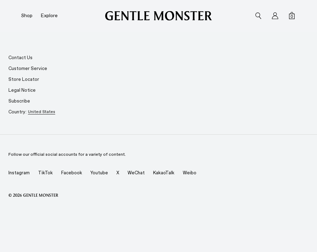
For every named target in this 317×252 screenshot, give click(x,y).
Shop (27, 16)
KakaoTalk (163, 172)
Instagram (19, 172)
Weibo (189, 172)
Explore (49, 16)
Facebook (71, 172)
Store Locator (23, 79)
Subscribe (19, 101)
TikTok (45, 172)
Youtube (99, 172)
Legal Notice (22, 90)
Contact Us (20, 57)
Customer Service (27, 68)
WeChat (136, 172)
